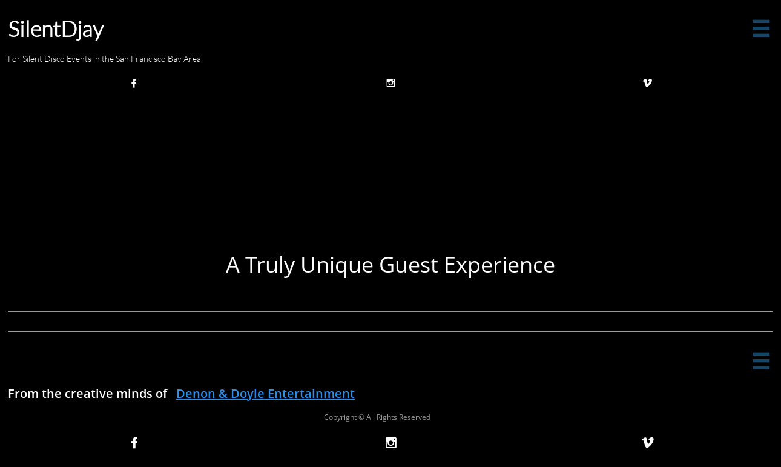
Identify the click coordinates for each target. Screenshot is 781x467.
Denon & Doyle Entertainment (265, 393)
